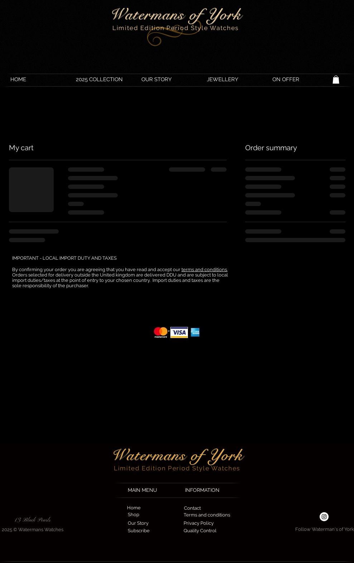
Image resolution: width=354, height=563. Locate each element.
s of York (211, 455)
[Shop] (133, 515)
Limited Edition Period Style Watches (175, 27)
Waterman (145, 455)
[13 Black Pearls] (32, 520)
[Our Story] (138, 523)
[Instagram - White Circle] (324, 516)
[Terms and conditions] (207, 515)
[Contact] (192, 508)
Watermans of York (175, 14)
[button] (336, 79)
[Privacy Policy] (199, 523)
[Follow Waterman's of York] (324, 529)
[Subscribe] (139, 531)
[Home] (134, 508)
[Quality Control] (200, 531)
